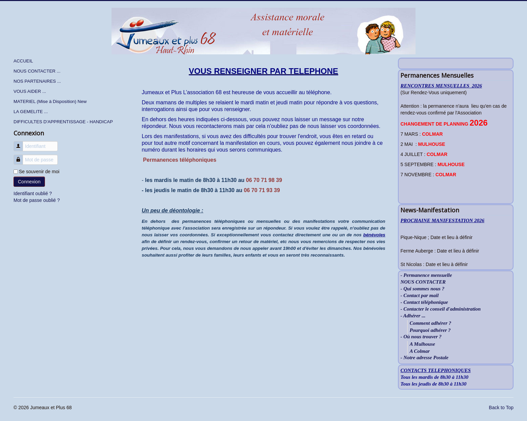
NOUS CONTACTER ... (37, 71)
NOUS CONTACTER (423, 282)
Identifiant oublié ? (33, 193)
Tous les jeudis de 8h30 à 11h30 (433, 384)
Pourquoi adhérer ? (430, 330)
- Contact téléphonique (424, 302)
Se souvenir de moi (39, 171)
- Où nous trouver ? (421, 336)
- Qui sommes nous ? (422, 288)
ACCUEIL (23, 60)
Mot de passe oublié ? (37, 200)
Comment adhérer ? (430, 323)
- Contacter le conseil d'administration (440, 309)
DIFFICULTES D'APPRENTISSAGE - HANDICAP (63, 121)
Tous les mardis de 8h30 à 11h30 (434, 377)
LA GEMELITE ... (31, 111)
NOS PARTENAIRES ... (37, 81)
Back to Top (501, 407)
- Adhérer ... (412, 315)
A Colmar (419, 351)
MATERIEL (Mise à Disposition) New (50, 101)
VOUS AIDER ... (30, 91)
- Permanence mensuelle (426, 275)
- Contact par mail (419, 295)
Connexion (29, 181)
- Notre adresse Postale (424, 357)
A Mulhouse (422, 344)
